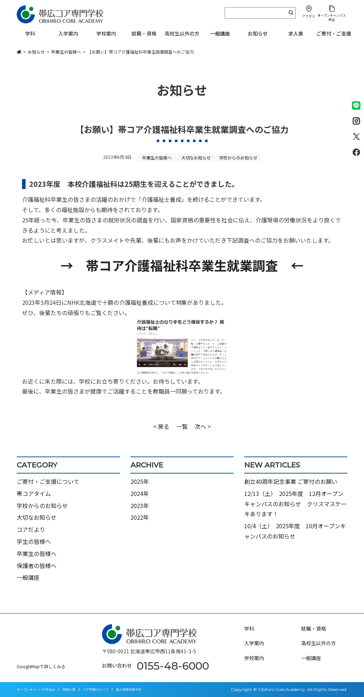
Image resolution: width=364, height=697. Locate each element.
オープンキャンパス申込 (331, 17)
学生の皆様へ (34, 541)
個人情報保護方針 (128, 689)
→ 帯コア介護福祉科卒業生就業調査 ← (181, 265)
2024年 (139, 493)
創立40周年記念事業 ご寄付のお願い (290, 481)
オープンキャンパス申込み (36, 689)
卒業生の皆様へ (157, 158)
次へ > (203, 426)
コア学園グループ (95, 689)
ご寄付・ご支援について (48, 481)
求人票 (295, 33)
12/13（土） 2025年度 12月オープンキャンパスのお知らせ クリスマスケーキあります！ (295, 503)
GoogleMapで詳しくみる (41, 666)
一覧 (182, 426)
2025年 (139, 481)
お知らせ (258, 33)
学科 (249, 628)
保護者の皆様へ (37, 565)
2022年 (139, 517)
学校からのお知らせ (238, 158)
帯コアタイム (34, 493)
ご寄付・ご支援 (333, 33)
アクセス (308, 16)
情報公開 (69, 689)
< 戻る (161, 426)
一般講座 (220, 33)
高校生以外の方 (318, 643)
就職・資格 (313, 628)
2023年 (139, 505)
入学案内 (254, 643)
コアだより (31, 529)
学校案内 (254, 657)
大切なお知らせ (196, 158)
